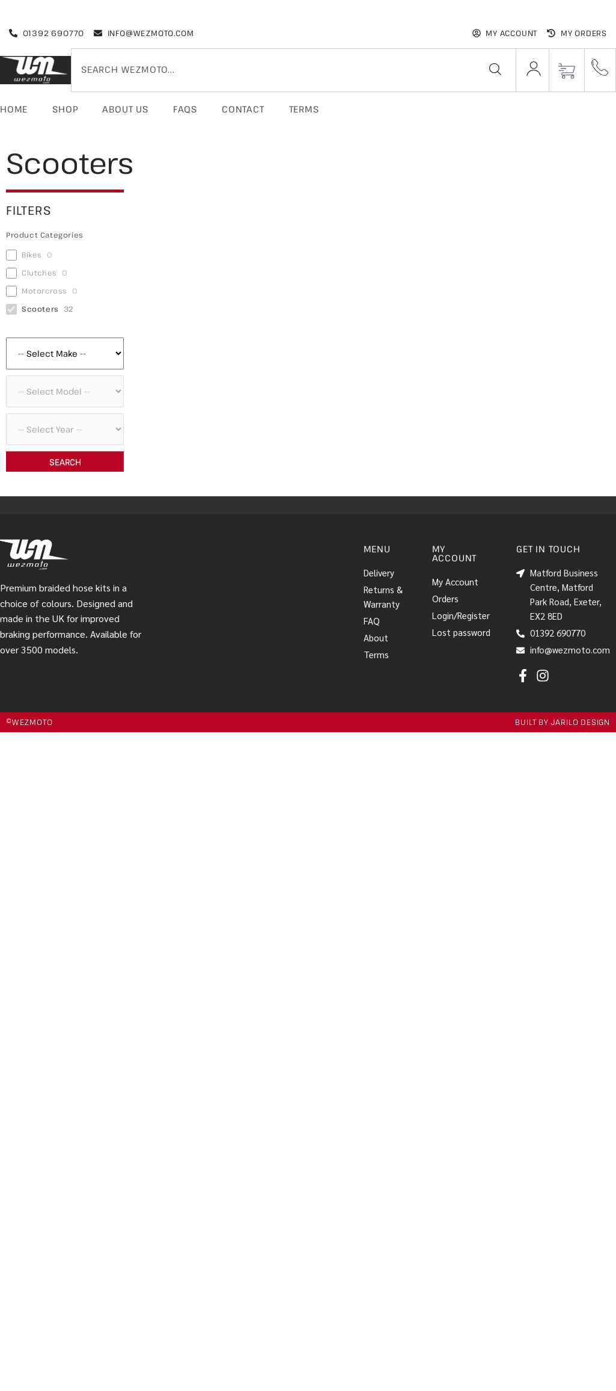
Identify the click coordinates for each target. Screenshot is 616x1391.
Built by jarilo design (562, 722)
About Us (125, 109)
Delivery (379, 572)
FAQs (185, 109)
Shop (65, 109)
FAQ (372, 620)
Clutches (39, 272)
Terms (304, 109)
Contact (243, 109)
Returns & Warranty (383, 596)
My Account (455, 581)
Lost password (461, 632)
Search (65, 461)
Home (14, 109)
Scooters (40, 308)
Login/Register (461, 615)
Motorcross (44, 290)
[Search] (495, 69)
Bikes (32, 254)
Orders (445, 598)
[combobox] (271, 69)
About (376, 637)
